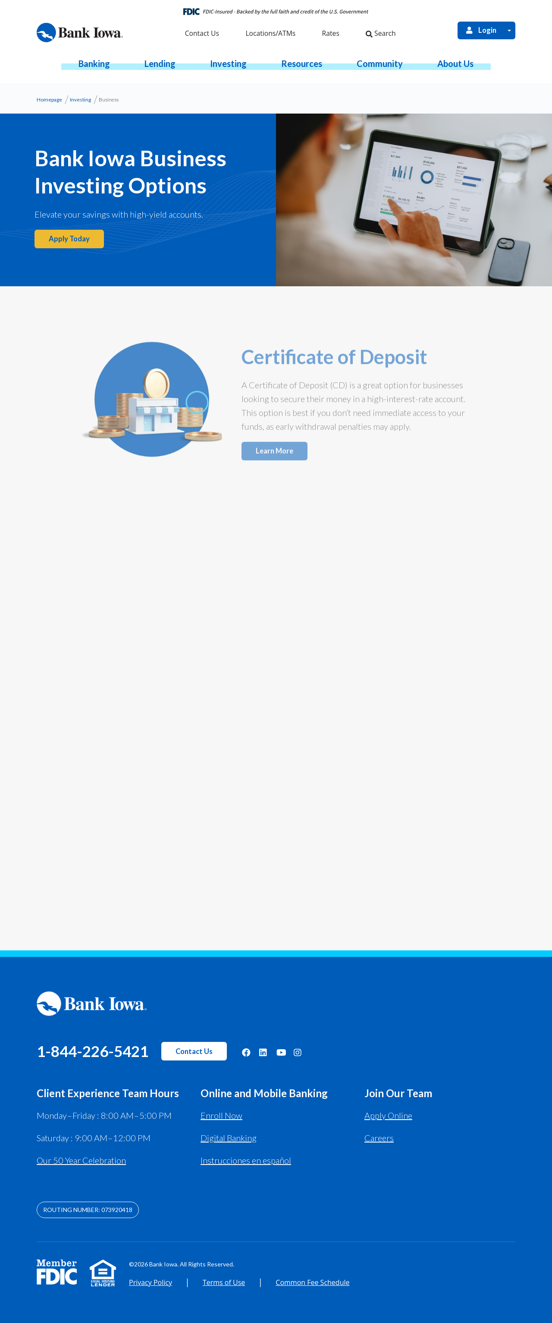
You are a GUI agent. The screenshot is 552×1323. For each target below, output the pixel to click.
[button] (94, 63)
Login (480, 30)
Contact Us (194, 1051)
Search (380, 33)
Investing (80, 99)
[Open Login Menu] (509, 30)
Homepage (49, 99)
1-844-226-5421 (92, 1051)
